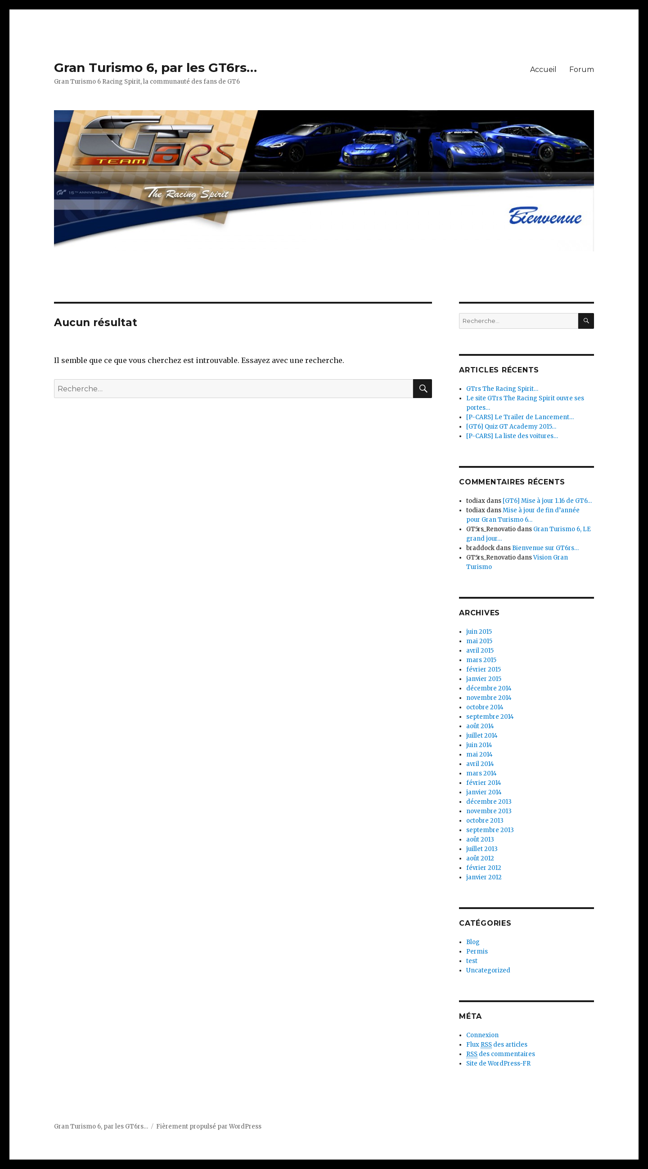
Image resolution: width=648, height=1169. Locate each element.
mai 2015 (479, 641)
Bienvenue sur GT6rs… (545, 548)
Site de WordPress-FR (498, 1063)
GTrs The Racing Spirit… (502, 389)
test (471, 961)
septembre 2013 (490, 830)
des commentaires (500, 1054)
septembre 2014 (490, 717)
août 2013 (480, 839)
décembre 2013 (489, 802)
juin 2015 (479, 632)
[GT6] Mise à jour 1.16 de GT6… (547, 501)
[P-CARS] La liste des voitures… (512, 436)
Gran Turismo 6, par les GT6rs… (155, 67)
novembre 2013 (489, 811)
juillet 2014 (482, 735)
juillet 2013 (482, 849)
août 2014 (480, 726)
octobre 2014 (485, 707)
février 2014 (483, 783)
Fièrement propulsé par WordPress (208, 1126)
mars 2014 (481, 773)
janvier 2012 (484, 877)
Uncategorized (488, 970)
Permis (477, 951)
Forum (581, 69)
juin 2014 (479, 745)
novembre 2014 (489, 698)
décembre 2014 (489, 688)
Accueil (543, 69)
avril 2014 (480, 764)
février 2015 (483, 669)
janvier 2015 (483, 679)
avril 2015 (480, 650)
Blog (473, 942)
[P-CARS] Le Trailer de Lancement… (520, 417)
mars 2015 (481, 660)
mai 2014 (479, 754)
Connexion (482, 1035)
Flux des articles (496, 1045)
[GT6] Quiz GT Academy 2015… (511, 426)
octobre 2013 (485, 820)
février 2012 (483, 868)
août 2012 (480, 858)
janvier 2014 (484, 792)
